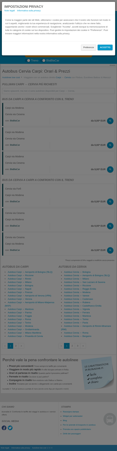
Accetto (105, 47)
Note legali (9, 10)
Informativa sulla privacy (29, 10)
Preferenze (88, 47)
